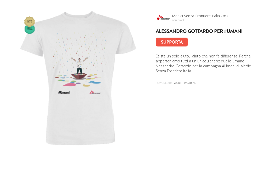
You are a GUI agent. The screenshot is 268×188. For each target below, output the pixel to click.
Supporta (172, 42)
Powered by (176, 82)
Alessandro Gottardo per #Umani (199, 31)
